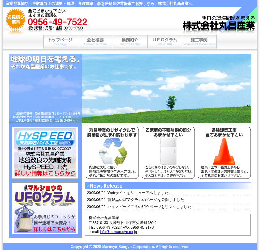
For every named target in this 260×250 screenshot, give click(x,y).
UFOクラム (164, 42)
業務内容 (130, 42)
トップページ (60, 42)
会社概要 (95, 42)
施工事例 (199, 42)
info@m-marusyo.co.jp (118, 232)
